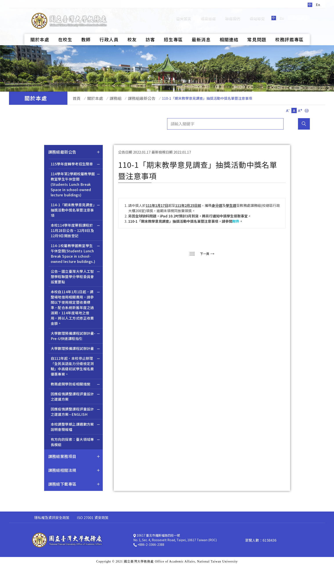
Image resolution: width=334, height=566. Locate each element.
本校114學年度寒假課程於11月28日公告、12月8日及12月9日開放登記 (76, 230)
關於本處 (39, 32)
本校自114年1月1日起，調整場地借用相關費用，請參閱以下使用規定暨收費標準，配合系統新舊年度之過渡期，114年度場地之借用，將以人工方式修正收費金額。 (76, 308)
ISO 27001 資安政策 (92, 517)
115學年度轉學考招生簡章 (76, 164)
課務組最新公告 (133, 98)
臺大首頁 (183, 14)
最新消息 (201, 32)
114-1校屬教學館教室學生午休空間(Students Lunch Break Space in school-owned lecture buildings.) (76, 254)
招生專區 (173, 32)
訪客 (150, 32)
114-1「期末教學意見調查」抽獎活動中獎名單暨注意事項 (76, 210)
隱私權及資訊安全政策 (51, 517)
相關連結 (208, 14)
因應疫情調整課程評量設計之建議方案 (76, 397)
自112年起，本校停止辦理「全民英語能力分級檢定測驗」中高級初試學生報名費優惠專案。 (76, 367)
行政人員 (109, 32)
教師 (86, 32)
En (282, 14)
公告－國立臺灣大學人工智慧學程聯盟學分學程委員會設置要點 (76, 277)
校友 (132, 32)
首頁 (75, 98)
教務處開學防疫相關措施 (76, 384)
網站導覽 (257, 14)
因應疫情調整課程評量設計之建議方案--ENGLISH (76, 412)
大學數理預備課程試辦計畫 (76, 349)
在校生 (65, 32)
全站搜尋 (298, 14)
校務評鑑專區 (289, 32)
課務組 (109, 98)
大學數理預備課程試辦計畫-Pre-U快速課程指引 (76, 336)
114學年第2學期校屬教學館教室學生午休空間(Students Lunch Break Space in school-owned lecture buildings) (76, 185)
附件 (235, 221)
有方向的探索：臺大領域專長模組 (76, 442)
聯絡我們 (232, 14)
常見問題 (256, 32)
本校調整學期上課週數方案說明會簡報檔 (76, 427)
